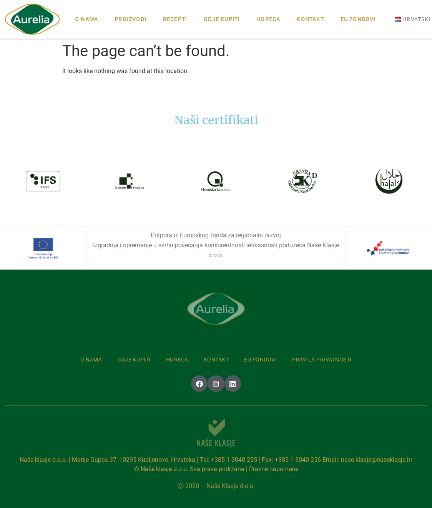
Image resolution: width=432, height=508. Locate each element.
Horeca (268, 19)
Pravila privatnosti (322, 359)
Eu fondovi (358, 19)
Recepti (175, 19)
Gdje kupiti (222, 19)
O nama (86, 19)
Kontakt (310, 19)
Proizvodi (130, 19)
